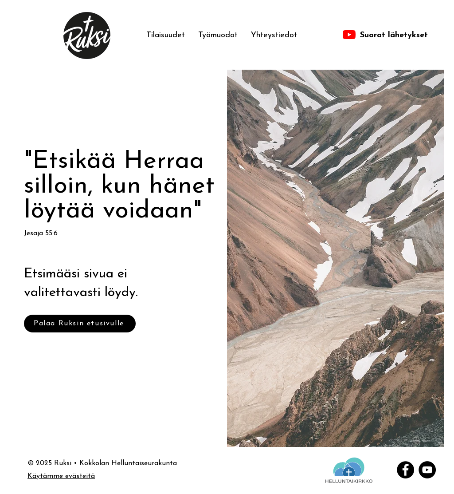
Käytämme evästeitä (61, 476)
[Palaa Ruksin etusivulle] (80, 323)
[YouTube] (427, 469)
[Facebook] (405, 469)
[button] (218, 35)
